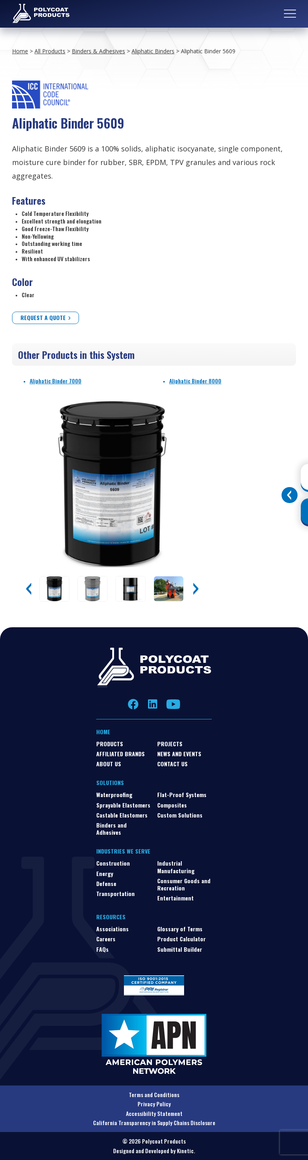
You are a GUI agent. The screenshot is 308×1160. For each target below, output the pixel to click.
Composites (172, 805)
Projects (169, 743)
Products (109, 743)
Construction (113, 863)
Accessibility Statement (154, 1113)
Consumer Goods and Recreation (184, 884)
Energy (104, 873)
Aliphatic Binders (153, 51)
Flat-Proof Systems (182, 794)
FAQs (102, 949)
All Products (49, 51)
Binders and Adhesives (111, 828)
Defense (106, 883)
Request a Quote (43, 317)
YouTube (173, 704)
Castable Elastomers (122, 815)
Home (20, 51)
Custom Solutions (180, 815)
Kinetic (185, 1150)
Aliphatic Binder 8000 (195, 381)
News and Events (179, 753)
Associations (112, 928)
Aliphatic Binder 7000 (55, 381)
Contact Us (172, 763)
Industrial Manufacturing (176, 866)
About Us (108, 763)
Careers (106, 938)
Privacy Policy (154, 1104)
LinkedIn (152, 704)
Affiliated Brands (120, 753)
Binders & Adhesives (98, 51)
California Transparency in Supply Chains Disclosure (154, 1122)
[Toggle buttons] (290, 495)
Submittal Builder (179, 949)
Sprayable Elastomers (123, 805)
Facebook (133, 704)
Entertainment (175, 898)
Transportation (115, 893)
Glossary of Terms (180, 928)
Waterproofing (114, 794)
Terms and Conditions (154, 1094)
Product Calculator (181, 938)
